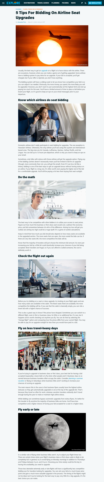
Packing (65, 3)
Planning (55, 3)
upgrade (44, 70)
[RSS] (85, 3)
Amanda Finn (22, 22)
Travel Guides (43, 3)
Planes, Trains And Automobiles (33, 9)
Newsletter (95, 3)
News (73, 3)
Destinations (29, 3)
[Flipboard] (82, 3)
